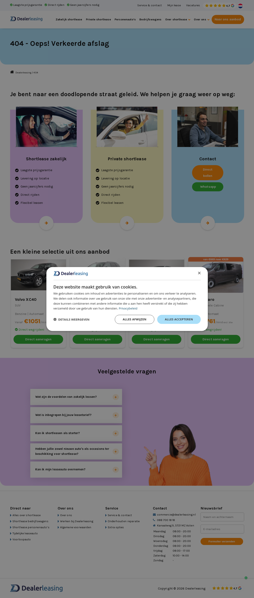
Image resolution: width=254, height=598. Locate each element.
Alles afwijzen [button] (134, 319)
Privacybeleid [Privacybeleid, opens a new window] (128, 308)
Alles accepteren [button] (179, 319)
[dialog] (127, 299)
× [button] (199, 273)
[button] (71, 319)
